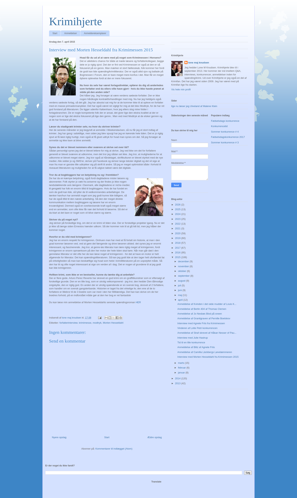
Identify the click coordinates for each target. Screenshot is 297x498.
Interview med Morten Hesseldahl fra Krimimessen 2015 (207, 356)
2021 (178, 228)
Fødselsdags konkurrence (225, 120)
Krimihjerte (75, 21)
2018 (178, 242)
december (184, 261)
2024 (178, 214)
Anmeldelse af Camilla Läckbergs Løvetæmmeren (204, 352)
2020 (178, 233)
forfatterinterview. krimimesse (75, 322)
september (184, 275)
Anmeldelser (70, 33)
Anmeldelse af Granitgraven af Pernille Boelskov (203, 318)
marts (181, 362)
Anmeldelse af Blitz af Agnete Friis (196, 347)
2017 (178, 247)
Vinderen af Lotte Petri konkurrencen (197, 328)
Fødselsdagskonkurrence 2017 (228, 137)
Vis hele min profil (181, 89)
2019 (178, 238)
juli (180, 285)
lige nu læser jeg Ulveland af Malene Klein (194, 106)
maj (180, 295)
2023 (178, 219)
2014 (178, 378)
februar (182, 367)
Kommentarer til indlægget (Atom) (113, 448)
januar (182, 372)
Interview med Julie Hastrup (192, 337)
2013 (178, 383)
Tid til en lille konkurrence (191, 342)
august (182, 280)
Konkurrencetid (219, 126)
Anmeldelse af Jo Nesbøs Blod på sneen (199, 313)
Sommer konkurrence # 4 (225, 131)
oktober (182, 271)
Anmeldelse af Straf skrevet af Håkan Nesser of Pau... (206, 332)
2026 (178, 204)
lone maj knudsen (198, 62)
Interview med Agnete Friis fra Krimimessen (201, 323)
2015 (178, 257)
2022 (178, 223)
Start (54, 33)
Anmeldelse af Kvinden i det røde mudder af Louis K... (206, 304)
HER (138, 302)
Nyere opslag (59, 437)
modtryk (97, 322)
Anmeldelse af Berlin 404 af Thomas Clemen (201, 309)
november (184, 266)
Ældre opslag (154, 437)
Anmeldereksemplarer (95, 33)
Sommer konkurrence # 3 (225, 142)
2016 (178, 252)
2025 (178, 209)
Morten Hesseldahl (113, 322)
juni (180, 290)
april (180, 299)
